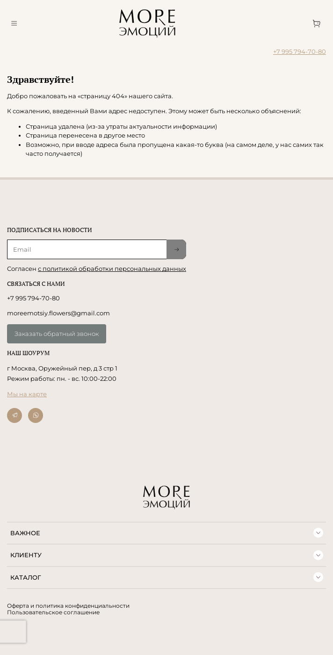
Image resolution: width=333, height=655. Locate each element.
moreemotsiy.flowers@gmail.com (58, 313)
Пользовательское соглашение (53, 612)
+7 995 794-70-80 (299, 51)
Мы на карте (27, 394)
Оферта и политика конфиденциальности (68, 606)
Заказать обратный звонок (56, 333)
